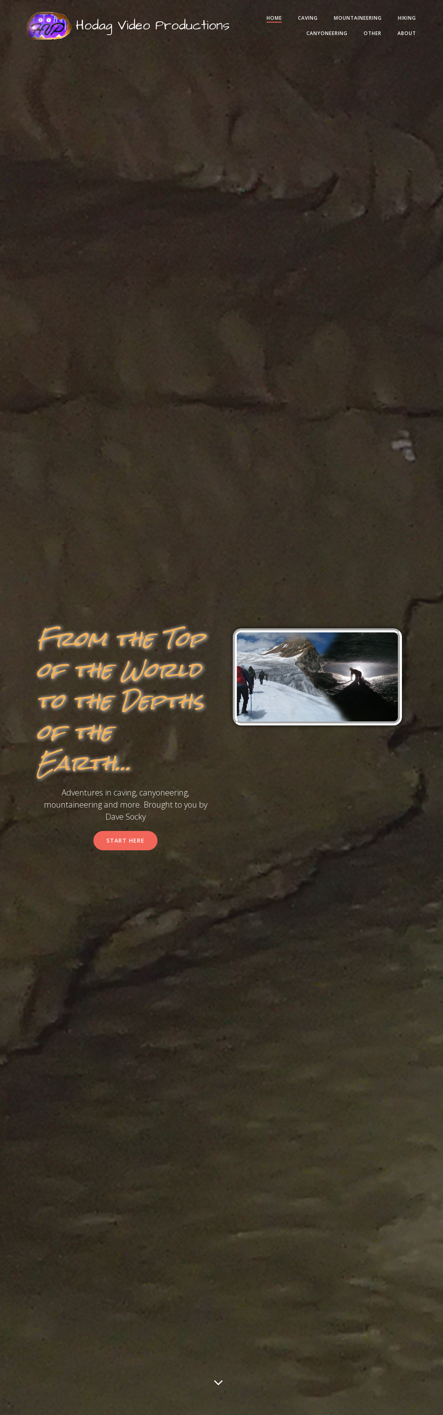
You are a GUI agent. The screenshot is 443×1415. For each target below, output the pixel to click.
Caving (334, 21)
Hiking (274, 36)
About (399, 36)
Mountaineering (384, 21)
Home (300, 21)
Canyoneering (319, 36)
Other (365, 36)
